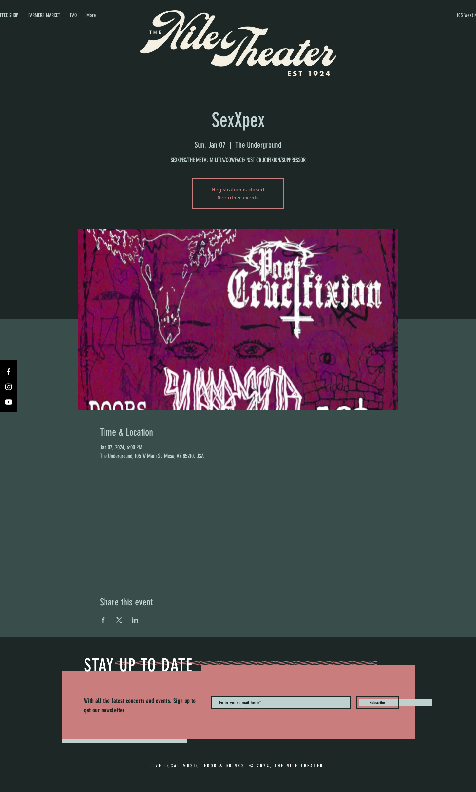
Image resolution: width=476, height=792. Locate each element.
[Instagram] (8, 386)
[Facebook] (8, 371)
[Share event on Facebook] (103, 620)
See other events (238, 197)
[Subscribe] (377, 702)
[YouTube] (8, 401)
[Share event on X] (119, 620)
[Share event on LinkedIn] (135, 620)
